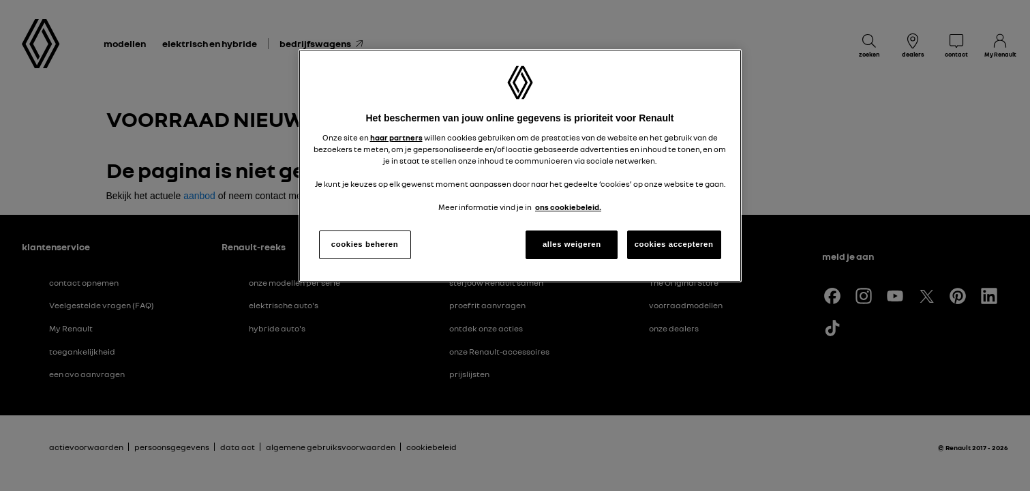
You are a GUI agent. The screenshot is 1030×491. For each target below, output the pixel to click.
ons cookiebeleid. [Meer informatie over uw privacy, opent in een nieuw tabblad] (568, 207)
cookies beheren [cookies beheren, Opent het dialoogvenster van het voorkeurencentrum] (364, 244)
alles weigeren (572, 244)
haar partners (396, 138)
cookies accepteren (674, 244)
